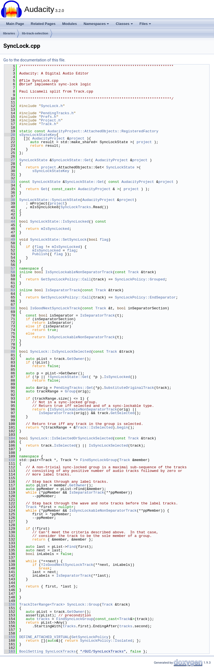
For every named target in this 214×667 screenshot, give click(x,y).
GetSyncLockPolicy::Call (66, 279)
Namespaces (96, 24)
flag (104, 239)
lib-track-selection (35, 33)
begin (122, 427)
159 (9, 636)
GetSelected (123, 412)
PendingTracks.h (57, 113)
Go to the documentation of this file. (34, 60)
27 (9, 160)
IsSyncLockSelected (108, 445)
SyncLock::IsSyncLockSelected (60, 351)
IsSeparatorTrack (62, 290)
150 (9, 604)
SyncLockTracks (75, 207)
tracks (43, 618)
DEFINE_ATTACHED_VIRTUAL (44, 636)
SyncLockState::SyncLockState (49, 199)
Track (133, 272)
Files (145, 24)
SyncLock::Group (83, 604)
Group (70, 391)
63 (9, 290)
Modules (69, 24)
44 (9, 221)
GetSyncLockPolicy (89, 636)
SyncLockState (33, 160)
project (76, 138)
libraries (9, 33)
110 (9, 459)
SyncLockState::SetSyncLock (58, 239)
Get (44, 188)
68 (9, 308)
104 (9, 438)
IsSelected (65, 445)
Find (71, 546)
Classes (124, 24)
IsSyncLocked (117, 376)
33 (9, 181)
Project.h (50, 120)
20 (9, 134)
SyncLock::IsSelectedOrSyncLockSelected (71, 438)
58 (9, 272)
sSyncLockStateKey (37, 134)
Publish (40, 254)
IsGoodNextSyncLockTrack (55, 308)
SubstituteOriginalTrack (129, 387)
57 (9, 268)
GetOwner (75, 358)
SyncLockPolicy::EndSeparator (145, 297)
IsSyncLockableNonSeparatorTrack (79, 272)
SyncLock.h (52, 105)
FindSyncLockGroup (98, 459)
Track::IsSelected (94, 427)
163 (9, 651)
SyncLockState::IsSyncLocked (59, 221)
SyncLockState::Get (71, 160)
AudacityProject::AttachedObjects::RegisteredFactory (102, 131)
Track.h (48, 123)
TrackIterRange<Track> (42, 604)
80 (9, 351)
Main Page (15, 24)
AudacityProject (48, 138)
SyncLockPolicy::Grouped (140, 279)
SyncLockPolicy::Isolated (106, 640)
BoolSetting (31, 651)
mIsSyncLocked (55, 228)
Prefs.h (48, 116)
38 (9, 199)
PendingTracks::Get (73, 387)
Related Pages (43, 24)
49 (9, 239)
